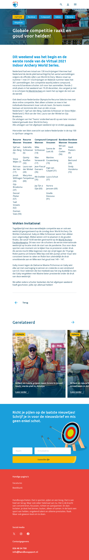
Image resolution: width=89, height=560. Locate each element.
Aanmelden (42, 459)
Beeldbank (17, 487)
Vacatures (17, 483)
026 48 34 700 (20, 548)
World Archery (36, 91)
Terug (25, 302)
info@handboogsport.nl (25, 551)
